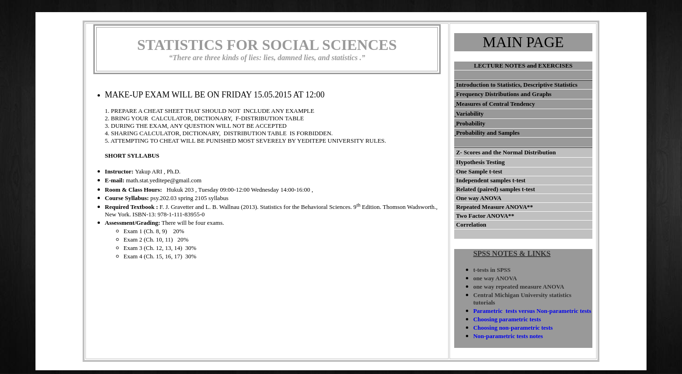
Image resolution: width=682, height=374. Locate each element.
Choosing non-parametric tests (513, 327)
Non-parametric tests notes (508, 335)
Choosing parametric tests (507, 319)
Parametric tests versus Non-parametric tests (532, 310)
